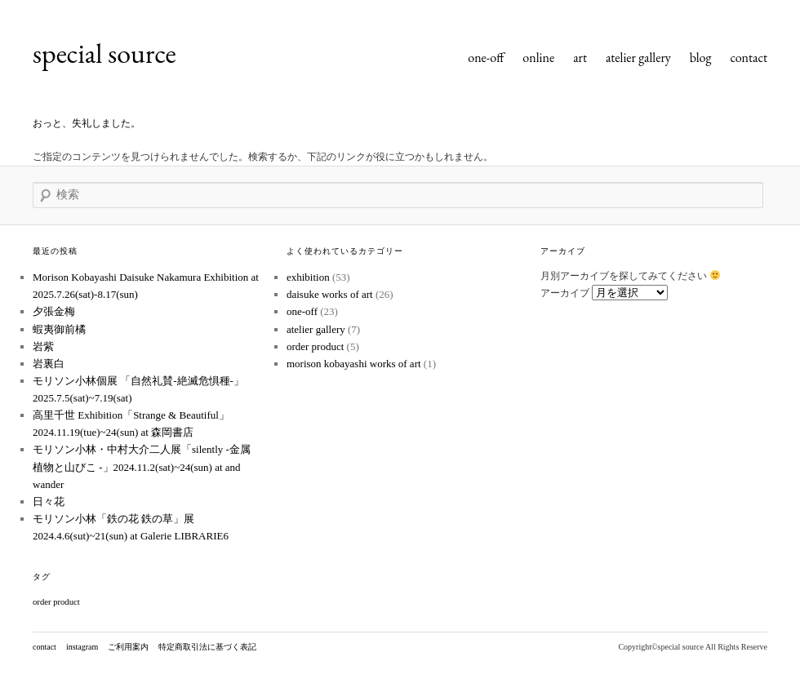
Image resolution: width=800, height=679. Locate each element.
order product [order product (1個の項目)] (56, 601)
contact (748, 57)
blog (701, 57)
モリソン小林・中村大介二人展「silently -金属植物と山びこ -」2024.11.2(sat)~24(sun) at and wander (142, 466)
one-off (486, 57)
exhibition (308, 277)
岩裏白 (48, 363)
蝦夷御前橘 (59, 329)
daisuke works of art (330, 294)
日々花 (48, 501)
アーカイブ (564, 293)
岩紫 (43, 346)
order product (315, 346)
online (538, 57)
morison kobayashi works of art (354, 363)
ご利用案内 (128, 646)
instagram (82, 646)
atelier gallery (638, 57)
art (580, 57)
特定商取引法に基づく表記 (207, 646)
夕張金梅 (54, 311)
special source (104, 53)
